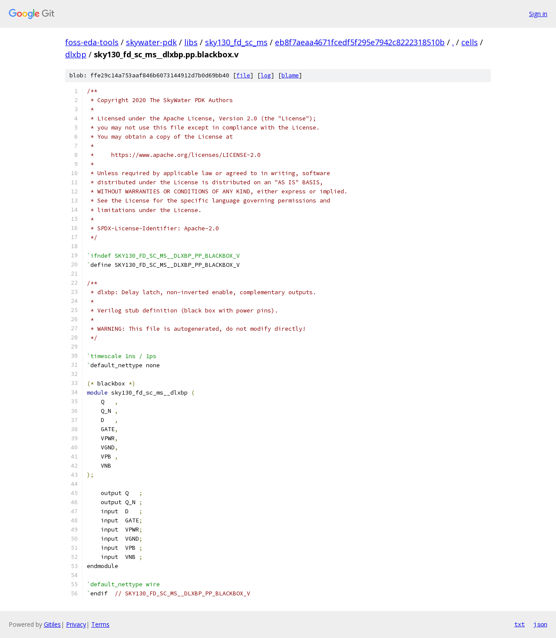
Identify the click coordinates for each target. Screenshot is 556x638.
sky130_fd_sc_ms (236, 42)
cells (469, 42)
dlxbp (75, 54)
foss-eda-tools (92, 42)
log (266, 75)
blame (290, 75)
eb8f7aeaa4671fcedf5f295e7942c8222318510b (360, 42)
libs (191, 42)
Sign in (538, 14)
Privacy (76, 624)
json (540, 624)
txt (519, 624)
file (243, 75)
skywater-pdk (151, 42)
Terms (100, 624)
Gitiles (52, 624)
